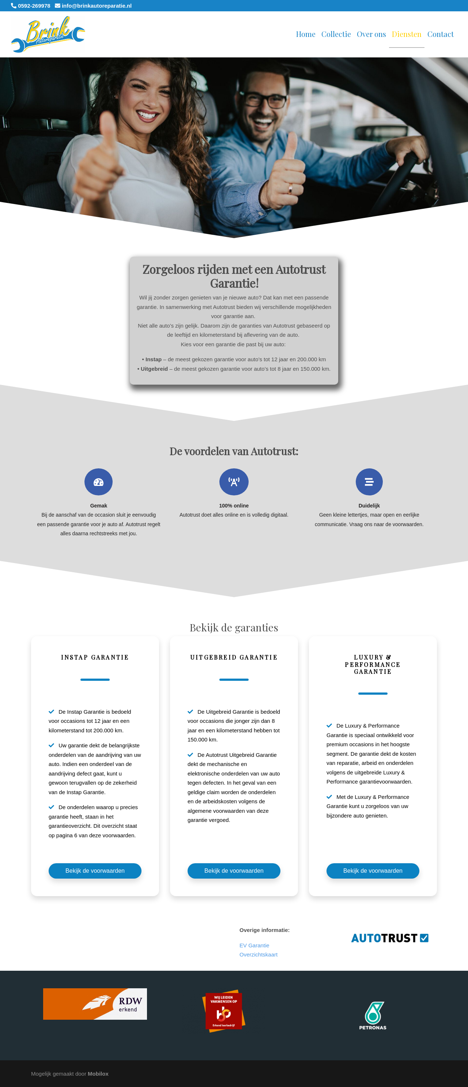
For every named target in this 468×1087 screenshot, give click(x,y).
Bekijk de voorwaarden (95, 871)
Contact (440, 34)
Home (306, 34)
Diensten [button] (407, 34)
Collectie (336, 34)
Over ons (371, 34)
